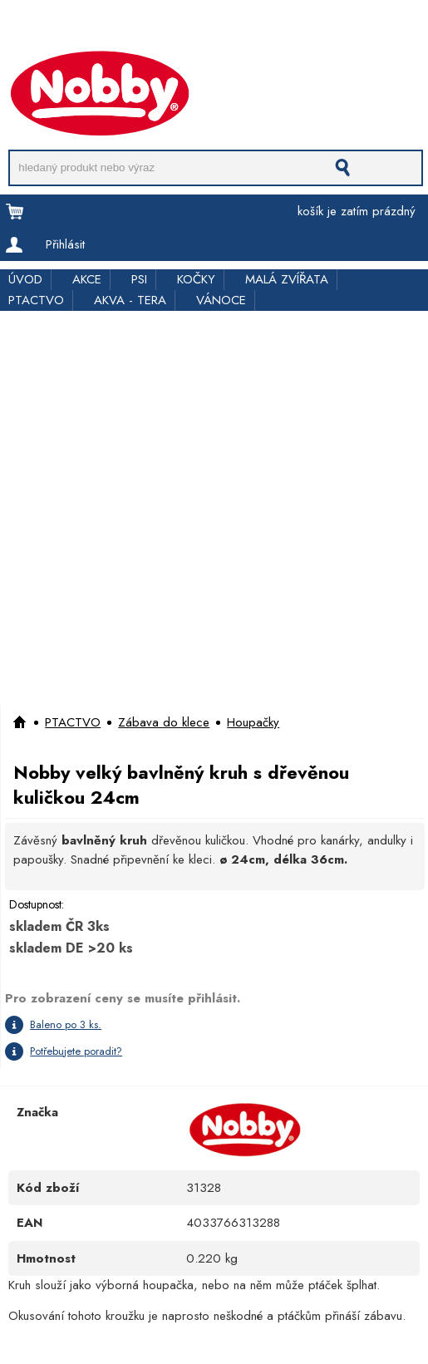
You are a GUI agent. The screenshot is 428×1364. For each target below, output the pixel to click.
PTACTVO (36, 300)
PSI (139, 279)
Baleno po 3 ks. (65, 1024)
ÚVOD (25, 279)
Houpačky (253, 722)
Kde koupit (356, 27)
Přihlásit (65, 244)
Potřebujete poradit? (76, 1051)
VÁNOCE (221, 300)
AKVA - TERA (130, 300)
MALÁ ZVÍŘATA (286, 279)
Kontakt (18, 43)
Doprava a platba (47, 27)
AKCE (86, 279)
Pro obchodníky (154, 27)
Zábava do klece (163, 722)
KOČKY (196, 279)
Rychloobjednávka (262, 27)
